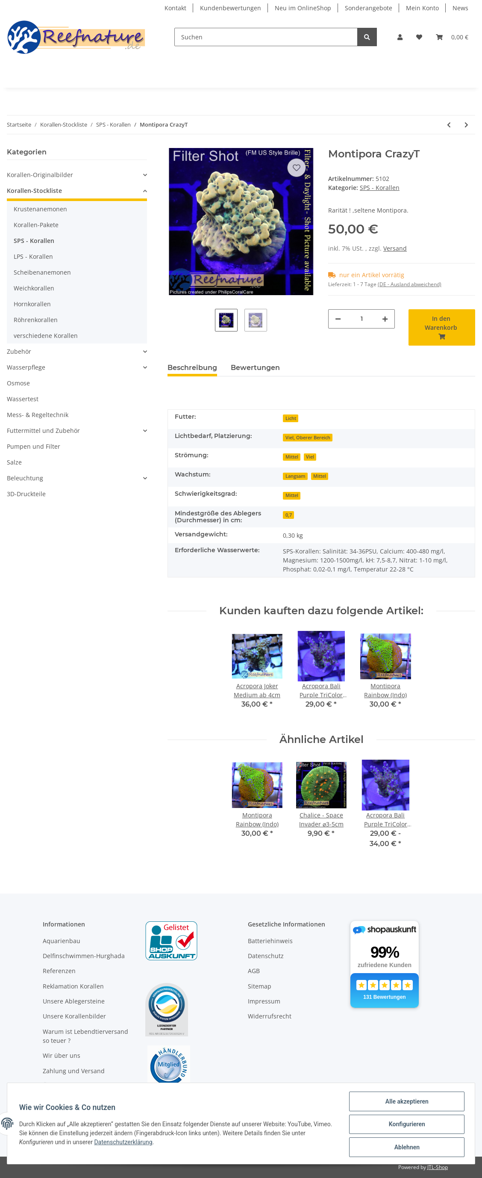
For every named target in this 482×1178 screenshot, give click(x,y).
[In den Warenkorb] (442, 327)
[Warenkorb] (452, 37)
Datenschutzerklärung (125, 1143)
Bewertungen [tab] (255, 368)
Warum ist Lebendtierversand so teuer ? (85, 1036)
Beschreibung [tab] (192, 368)
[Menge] (361, 319)
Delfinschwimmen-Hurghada (84, 956)
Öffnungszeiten (65, 1086)
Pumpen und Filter (33, 446)
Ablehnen (404, 1147)
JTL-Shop (437, 1167)
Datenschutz (266, 956)
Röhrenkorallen (36, 320)
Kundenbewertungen (230, 8)
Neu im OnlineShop (303, 8)
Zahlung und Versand (74, 1071)
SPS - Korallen (380, 188)
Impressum (264, 1001)
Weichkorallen (34, 288)
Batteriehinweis (270, 941)
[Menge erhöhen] (385, 319)
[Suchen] (266, 37)
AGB (254, 971)
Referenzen (59, 971)
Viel (310, 457)
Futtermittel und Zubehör (43, 430)
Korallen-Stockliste (34, 190)
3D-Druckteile (26, 494)
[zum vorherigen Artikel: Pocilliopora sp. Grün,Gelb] (449, 124)
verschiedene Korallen (46, 335)
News (460, 8)
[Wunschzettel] (419, 37)
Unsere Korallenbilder (74, 1016)
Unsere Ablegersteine (74, 1001)
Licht (290, 418)
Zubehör (19, 351)
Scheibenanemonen (42, 272)
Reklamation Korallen (73, 986)
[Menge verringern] (338, 319)
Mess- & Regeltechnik (37, 415)
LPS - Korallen (33, 256)
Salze (14, 462)
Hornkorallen (32, 304)
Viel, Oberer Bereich (307, 438)
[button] (400, 37)
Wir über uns (61, 1055)
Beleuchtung (25, 478)
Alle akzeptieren (404, 1103)
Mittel (291, 457)
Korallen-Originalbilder (40, 175)
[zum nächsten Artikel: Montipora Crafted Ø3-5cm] (466, 124)
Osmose (18, 383)
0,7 (288, 515)
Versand (395, 248)
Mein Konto (422, 8)
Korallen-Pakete (36, 225)
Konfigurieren (405, 1125)
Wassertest (22, 399)
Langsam (295, 476)
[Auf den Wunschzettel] (296, 167)
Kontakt (175, 8)
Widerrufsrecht (269, 1016)
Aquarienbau (61, 941)
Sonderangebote (368, 8)
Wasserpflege (26, 367)
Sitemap (259, 986)
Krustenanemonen (40, 209)
